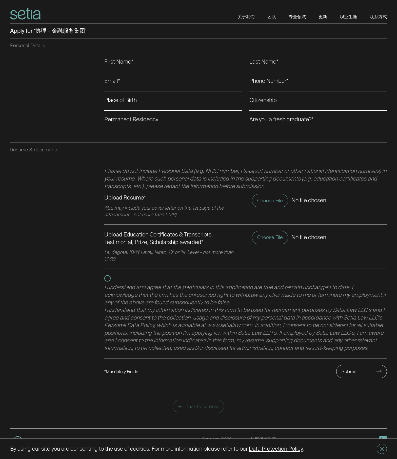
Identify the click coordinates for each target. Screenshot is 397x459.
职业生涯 (348, 16)
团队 (271, 16)
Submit (349, 371)
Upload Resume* (125, 197)
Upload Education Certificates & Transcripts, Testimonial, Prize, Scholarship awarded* (158, 238)
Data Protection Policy (276, 448)
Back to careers (198, 406)
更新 (323, 16)
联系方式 (378, 16)
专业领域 (297, 16)
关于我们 (246, 16)
